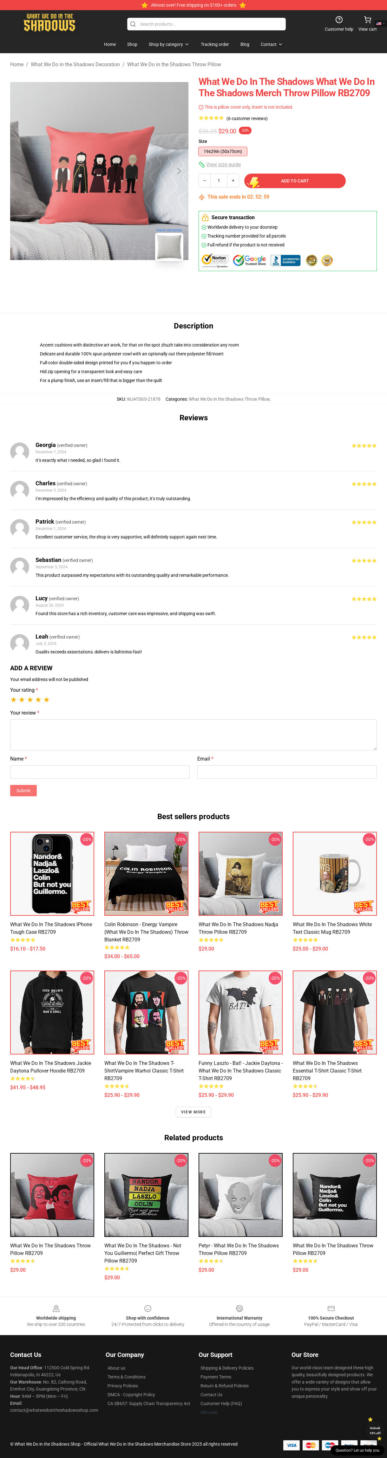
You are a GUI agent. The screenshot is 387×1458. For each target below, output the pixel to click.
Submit (23, 790)
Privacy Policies (123, 1385)
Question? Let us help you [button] (357, 1450)
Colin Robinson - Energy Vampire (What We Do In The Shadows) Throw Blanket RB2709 (146, 932)
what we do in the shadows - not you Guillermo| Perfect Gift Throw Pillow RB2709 (142, 1253)
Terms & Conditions (127, 1376)
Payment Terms (215, 1376)
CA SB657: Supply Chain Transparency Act (149, 1403)
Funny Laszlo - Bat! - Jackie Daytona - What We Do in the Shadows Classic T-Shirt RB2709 (241, 1070)
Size (203, 141)
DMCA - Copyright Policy (131, 1394)
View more (193, 1112)
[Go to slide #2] (116, 280)
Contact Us (211, 1394)
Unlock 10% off (375, 1430)
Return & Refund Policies (224, 1385)
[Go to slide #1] (83, 280)
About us (116, 1368)
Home (16, 64)
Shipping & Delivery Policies (226, 1368)
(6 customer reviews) (247, 118)
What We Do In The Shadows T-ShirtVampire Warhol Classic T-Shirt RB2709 (144, 1070)
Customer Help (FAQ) (221, 1403)
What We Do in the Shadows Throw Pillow (174, 64)
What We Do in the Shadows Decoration (75, 64)
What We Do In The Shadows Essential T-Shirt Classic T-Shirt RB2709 (327, 1070)
